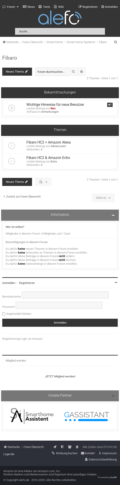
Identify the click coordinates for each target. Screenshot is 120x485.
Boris (54, 161)
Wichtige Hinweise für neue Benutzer (55, 105)
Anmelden (8, 283)
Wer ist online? (15, 227)
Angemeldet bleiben (18, 313)
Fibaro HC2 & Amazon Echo (48, 158)
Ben (53, 108)
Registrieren (27, 283)
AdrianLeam (58, 146)
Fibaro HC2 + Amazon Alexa (48, 142)
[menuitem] (29, 7)
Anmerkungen (50, 111)
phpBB (113, 477)
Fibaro (9, 58)
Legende (8, 454)
